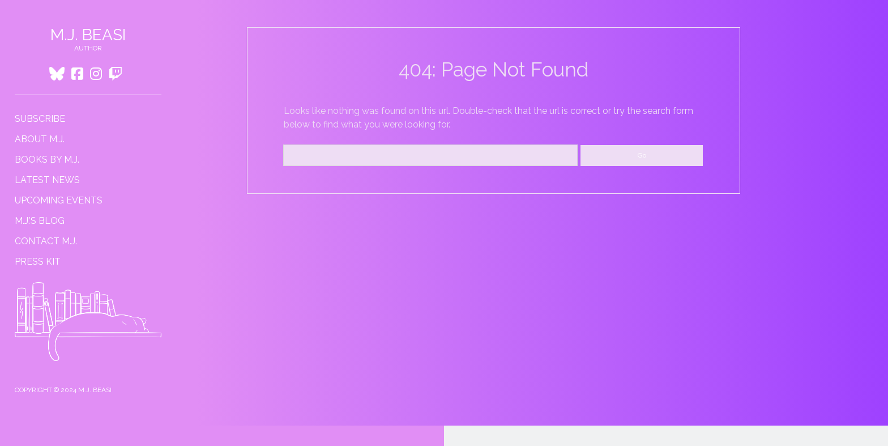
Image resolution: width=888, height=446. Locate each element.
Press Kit (38, 261)
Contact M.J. (46, 241)
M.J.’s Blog (40, 220)
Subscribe (40, 118)
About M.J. (40, 139)
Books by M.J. (47, 159)
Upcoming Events (59, 200)
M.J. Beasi (88, 35)
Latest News (47, 180)
